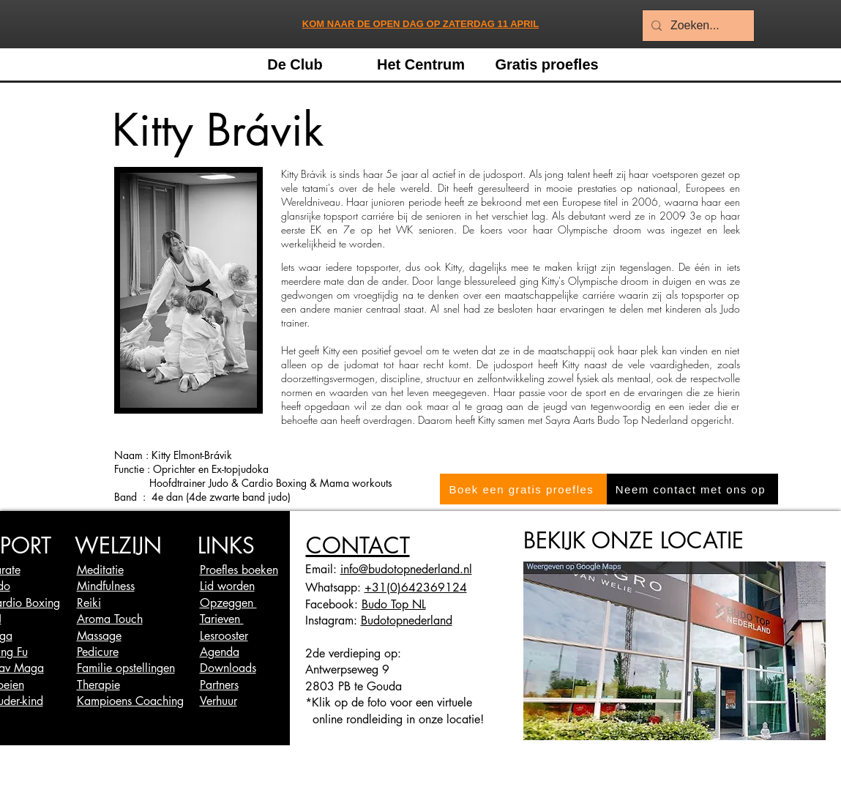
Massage (99, 636)
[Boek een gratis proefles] (523, 489)
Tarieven (222, 619)
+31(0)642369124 (416, 587)
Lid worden (227, 586)
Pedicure (98, 652)
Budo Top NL (394, 604)
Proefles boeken (239, 570)
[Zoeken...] (696, 25)
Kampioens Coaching (130, 701)
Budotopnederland (406, 620)
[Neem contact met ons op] (692, 489)
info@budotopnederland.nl (406, 569)
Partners (219, 685)
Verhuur (218, 701)
